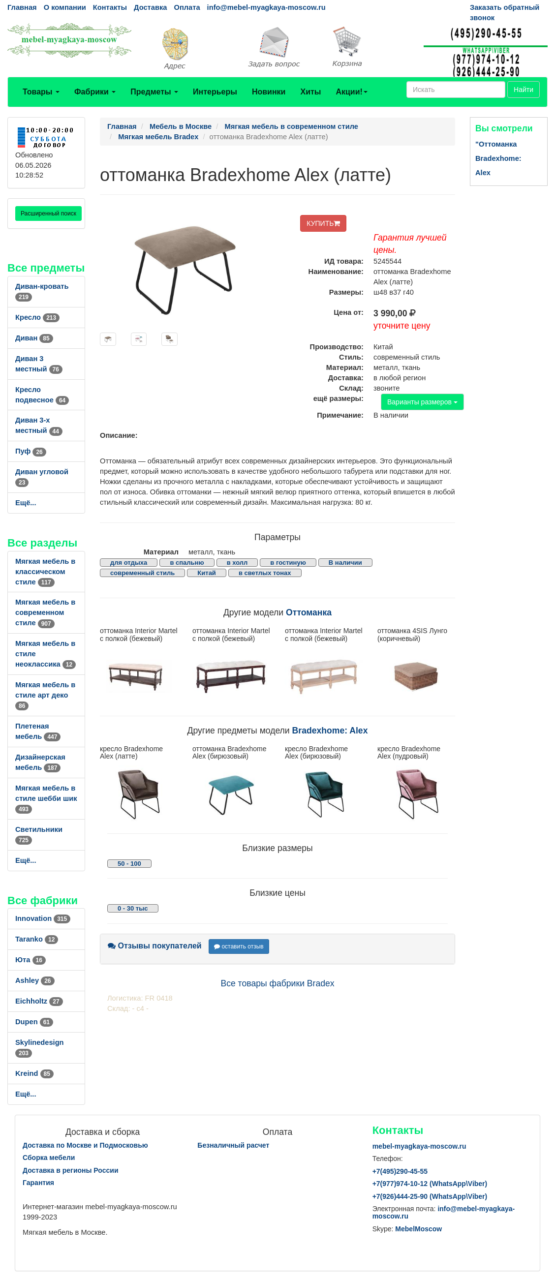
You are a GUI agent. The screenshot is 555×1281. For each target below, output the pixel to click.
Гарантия (38, 1183)
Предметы (154, 92)
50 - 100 (129, 863)
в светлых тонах (265, 573)
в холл (237, 562)
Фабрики (95, 92)
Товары (41, 92)
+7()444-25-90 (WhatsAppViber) (430, 1196)
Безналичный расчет (233, 1145)
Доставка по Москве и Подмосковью (85, 1145)
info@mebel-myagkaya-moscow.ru (266, 7)
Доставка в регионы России (71, 1170)
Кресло (37, 317)
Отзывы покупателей (155, 946)
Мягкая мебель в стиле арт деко (45, 695)
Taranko (36, 939)
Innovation (42, 918)
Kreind (34, 1073)
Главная (22, 7)
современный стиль (142, 573)
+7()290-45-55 (400, 1171)
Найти (523, 89)
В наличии (345, 562)
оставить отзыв (239, 946)
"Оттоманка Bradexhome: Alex (498, 158)
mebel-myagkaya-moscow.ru (419, 1146)
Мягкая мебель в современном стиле (45, 612)
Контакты (110, 7)
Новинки (269, 92)
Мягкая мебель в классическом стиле (45, 571)
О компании (65, 7)
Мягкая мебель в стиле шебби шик (46, 798)
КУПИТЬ (323, 223)
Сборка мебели (49, 1157)
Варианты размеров (422, 402)
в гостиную (288, 562)
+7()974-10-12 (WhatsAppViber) (430, 1184)
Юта (30, 960)
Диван (34, 338)
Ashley (35, 980)
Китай (206, 573)
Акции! (351, 92)
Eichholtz (39, 1001)
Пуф (30, 451)
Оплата (187, 7)
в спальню (187, 562)
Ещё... (25, 503)
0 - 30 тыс (133, 908)
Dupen (34, 1022)
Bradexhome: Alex (330, 730)
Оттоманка (309, 612)
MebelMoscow (418, 1229)
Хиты (310, 92)
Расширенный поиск (48, 213)
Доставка (150, 7)
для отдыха (128, 562)
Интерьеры (215, 92)
